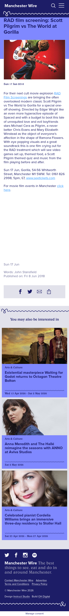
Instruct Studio (21, 596)
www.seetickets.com (40, 178)
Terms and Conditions (17, 584)
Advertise (41, 580)
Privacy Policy (39, 584)
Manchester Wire (21, 5)
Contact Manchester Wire (19, 580)
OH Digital (44, 596)
